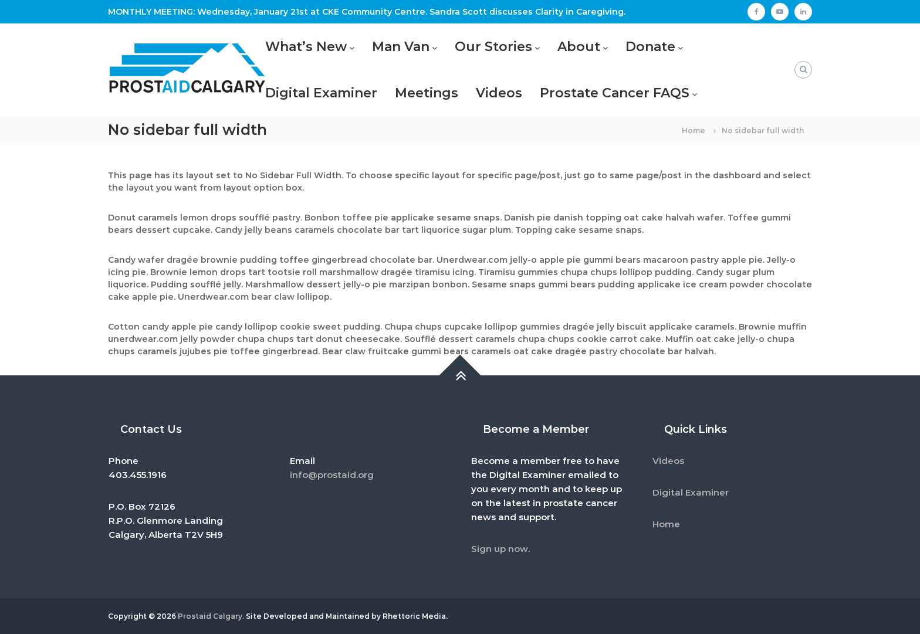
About (578, 47)
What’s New (306, 47)
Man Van (400, 47)
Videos (499, 93)
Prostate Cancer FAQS (614, 93)
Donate (650, 47)
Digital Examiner (321, 93)
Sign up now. (500, 548)
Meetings (426, 93)
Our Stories (493, 47)
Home (666, 524)
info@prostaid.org (332, 474)
